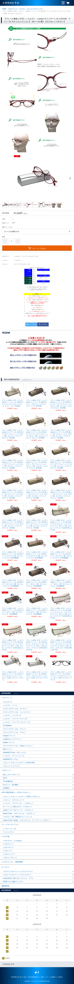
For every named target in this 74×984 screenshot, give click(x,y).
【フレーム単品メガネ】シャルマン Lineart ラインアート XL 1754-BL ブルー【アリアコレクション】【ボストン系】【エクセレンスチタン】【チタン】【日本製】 (13, 494)
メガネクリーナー (9, 854)
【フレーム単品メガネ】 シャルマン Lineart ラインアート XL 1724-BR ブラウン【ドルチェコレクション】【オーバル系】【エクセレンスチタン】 (37, 675)
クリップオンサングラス (9, 824)
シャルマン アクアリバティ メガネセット (18, 803)
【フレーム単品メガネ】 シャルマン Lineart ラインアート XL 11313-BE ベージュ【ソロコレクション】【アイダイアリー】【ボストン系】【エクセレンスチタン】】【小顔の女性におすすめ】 (61, 645)
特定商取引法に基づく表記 (18, 977)
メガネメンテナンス (10, 857)
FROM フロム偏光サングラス (13, 881)
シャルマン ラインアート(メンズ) (15, 719)
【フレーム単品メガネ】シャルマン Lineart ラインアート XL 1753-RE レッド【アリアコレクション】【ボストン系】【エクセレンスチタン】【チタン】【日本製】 (61, 494)
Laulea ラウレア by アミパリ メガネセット (18, 810)
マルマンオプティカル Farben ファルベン (18, 746)
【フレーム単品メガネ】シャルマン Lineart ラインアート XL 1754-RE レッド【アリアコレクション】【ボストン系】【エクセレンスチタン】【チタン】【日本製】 (13, 464)
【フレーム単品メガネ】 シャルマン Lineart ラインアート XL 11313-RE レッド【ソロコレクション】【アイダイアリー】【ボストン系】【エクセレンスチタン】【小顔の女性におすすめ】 (61, 613)
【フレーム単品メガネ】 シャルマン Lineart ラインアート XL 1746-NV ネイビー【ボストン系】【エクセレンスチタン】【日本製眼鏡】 (13, 611)
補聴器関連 (5, 886)
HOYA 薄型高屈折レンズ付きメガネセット (16, 792)
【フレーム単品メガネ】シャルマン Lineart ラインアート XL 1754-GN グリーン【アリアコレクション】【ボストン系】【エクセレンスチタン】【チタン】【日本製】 (37, 464)
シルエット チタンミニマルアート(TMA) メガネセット (21, 796)
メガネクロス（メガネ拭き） (13, 841)
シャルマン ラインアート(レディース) (30, 8)
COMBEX (6, 788)
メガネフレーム (12, 8)
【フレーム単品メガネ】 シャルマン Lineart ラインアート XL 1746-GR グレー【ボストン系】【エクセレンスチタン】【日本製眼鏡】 (37, 583)
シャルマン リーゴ (10, 705)
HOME (4, 8)
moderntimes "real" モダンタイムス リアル (18, 878)
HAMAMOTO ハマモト (11, 759)
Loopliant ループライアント (12, 739)
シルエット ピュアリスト (11, 766)
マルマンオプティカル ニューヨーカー (17, 712)
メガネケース (7, 851)
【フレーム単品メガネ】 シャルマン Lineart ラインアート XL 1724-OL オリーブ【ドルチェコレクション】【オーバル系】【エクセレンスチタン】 (13, 675)
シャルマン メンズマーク (12, 715)
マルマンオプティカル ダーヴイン (15, 708)
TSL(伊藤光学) (8, 781)
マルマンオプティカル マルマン (14, 732)
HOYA (5, 778)
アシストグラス (8, 832)
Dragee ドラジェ (9, 742)
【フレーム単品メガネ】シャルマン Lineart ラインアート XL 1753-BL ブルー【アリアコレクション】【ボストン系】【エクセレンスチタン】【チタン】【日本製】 (13, 524)
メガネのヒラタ (10, 3)
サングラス (5, 867)
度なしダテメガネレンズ (11, 774)
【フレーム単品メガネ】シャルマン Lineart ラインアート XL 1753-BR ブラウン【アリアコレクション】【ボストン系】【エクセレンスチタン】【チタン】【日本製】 (37, 524)
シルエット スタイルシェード (13, 800)
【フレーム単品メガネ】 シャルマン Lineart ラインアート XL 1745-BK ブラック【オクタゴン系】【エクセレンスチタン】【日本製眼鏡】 (13, 555)
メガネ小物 (5, 836)
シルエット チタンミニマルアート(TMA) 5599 (19, 762)
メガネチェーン (8, 844)
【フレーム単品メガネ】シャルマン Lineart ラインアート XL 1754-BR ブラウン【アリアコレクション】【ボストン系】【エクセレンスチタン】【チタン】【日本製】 (61, 464)
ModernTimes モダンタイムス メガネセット (19, 813)
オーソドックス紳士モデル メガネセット (17, 807)
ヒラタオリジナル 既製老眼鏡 (12, 862)
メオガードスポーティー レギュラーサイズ (18, 871)
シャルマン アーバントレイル (13, 756)
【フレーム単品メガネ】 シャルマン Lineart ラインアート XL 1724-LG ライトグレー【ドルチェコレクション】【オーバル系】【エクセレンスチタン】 (61, 675)
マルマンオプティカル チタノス (14, 729)
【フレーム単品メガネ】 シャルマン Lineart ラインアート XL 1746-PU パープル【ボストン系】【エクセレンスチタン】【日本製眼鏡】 (37, 611)
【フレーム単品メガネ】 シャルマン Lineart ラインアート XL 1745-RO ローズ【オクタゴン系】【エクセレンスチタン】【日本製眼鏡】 (37, 555)
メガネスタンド (8, 847)
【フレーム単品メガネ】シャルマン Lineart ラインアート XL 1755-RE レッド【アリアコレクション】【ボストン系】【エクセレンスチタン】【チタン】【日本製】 (61, 434)
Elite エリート (8, 749)
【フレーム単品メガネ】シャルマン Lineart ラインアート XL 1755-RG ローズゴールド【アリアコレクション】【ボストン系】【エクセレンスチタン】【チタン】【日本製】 (37, 434)
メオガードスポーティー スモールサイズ (17, 875)
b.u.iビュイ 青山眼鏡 (10, 785)
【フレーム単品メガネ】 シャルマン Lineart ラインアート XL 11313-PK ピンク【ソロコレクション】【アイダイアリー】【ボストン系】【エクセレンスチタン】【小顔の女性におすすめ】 (13, 645)
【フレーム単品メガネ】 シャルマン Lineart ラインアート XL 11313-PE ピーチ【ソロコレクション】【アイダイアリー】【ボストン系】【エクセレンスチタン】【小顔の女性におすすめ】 (61, 525)
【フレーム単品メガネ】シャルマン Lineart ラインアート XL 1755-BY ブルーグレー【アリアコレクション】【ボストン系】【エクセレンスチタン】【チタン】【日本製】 (61, 404)
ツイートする (31, 324)
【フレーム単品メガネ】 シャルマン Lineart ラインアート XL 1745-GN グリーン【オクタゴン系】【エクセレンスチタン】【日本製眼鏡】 (61, 555)
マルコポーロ (7, 702)
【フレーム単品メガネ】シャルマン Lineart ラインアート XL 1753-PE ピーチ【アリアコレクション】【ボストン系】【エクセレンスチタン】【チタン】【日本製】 (37, 494)
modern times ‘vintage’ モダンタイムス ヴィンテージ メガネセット (27, 820)
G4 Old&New (7, 725)
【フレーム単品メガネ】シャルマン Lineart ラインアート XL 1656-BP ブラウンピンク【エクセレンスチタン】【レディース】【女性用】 (13, 403)
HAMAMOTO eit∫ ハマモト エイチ (14, 752)
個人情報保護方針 (33, 977)
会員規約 (53, 977)
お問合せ (60, 977)
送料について (44, 977)
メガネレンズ (6, 770)
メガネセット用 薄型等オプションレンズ (17, 817)
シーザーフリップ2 (9, 829)
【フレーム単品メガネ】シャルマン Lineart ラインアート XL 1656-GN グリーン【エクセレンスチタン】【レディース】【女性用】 (37, 403)
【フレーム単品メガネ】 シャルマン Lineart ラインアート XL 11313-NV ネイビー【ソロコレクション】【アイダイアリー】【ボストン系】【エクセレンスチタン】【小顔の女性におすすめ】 (37, 645)
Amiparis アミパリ (9, 735)
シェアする (43, 324)
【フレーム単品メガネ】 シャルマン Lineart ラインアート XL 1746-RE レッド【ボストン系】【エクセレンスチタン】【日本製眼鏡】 (61, 583)
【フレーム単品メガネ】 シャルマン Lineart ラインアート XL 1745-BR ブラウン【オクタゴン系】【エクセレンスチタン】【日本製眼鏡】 (13, 583)
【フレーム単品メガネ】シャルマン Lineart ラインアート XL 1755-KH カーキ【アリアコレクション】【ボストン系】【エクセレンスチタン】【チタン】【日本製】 (13, 434)
